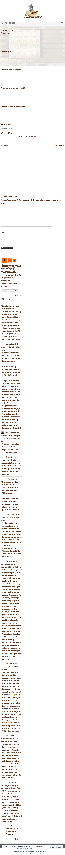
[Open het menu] (62, 22)
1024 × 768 (22, 137)
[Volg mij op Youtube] (14, 23)
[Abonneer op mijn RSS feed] (3, 23)
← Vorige (4, 145)
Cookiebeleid (49, 851)
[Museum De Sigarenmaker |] (32, 10)
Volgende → (59, 145)
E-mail (3, 232)
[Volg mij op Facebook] (10, 23)
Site (2, 240)
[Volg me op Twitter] (7, 23)
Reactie (3, 203)
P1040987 (32, 137)
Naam (3, 225)
